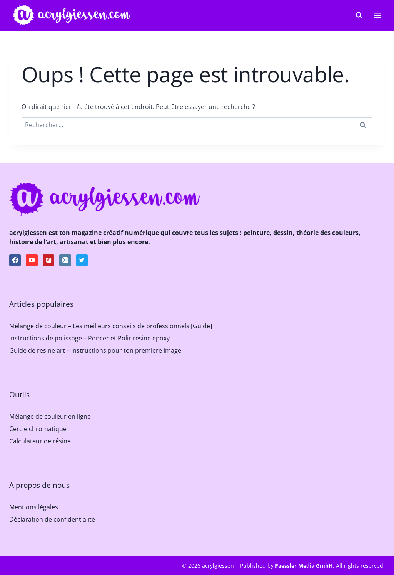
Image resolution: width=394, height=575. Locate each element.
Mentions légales (33, 507)
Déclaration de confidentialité (52, 519)
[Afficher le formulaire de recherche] (359, 15)
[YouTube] (31, 260)
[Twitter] (82, 260)
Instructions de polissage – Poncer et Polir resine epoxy (89, 338)
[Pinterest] (48, 260)
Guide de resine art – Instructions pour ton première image (95, 350)
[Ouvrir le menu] (377, 15)
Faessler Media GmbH (304, 565)
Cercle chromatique (38, 429)
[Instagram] (65, 260)
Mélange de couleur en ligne (50, 416)
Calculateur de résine (40, 441)
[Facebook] (15, 260)
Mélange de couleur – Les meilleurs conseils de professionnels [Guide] (110, 326)
